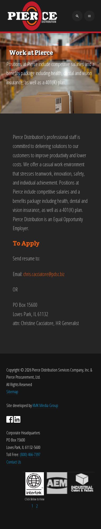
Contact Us (13, 462)
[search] (77, 16)
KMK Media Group (45, 405)
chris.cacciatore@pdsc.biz (44, 274)
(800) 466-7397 (30, 454)
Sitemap (12, 392)
